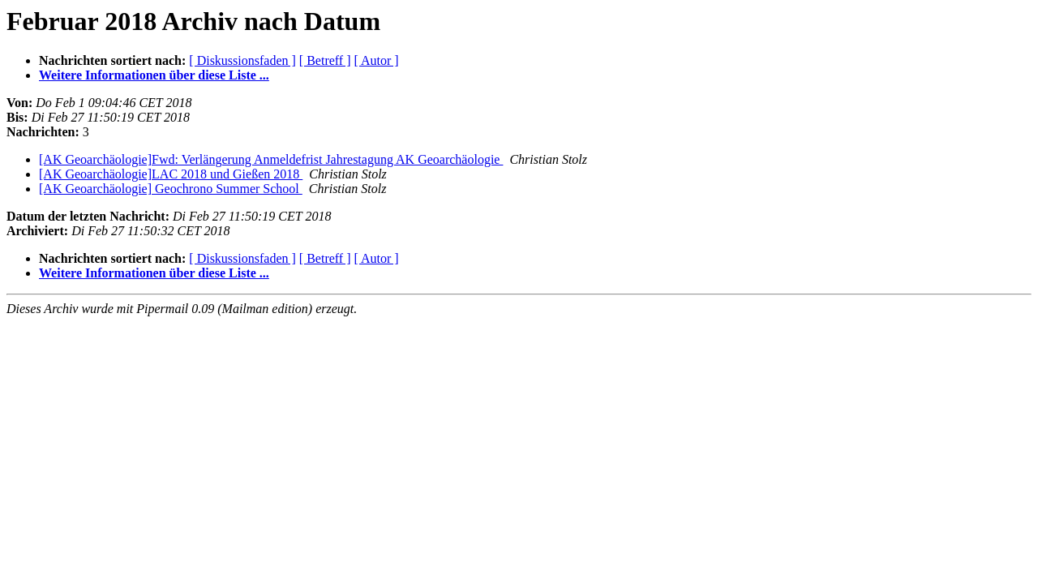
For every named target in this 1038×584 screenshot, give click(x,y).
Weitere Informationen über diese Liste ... (154, 75)
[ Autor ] (376, 60)
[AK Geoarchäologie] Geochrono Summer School (170, 188)
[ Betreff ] (325, 60)
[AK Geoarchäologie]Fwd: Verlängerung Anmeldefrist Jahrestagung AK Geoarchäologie (271, 159)
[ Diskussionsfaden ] (242, 60)
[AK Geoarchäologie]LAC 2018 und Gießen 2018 (170, 174)
